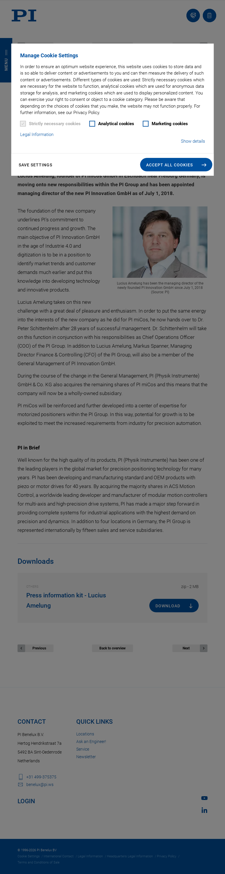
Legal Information (36, 134)
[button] (176, 164)
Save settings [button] (35, 165)
